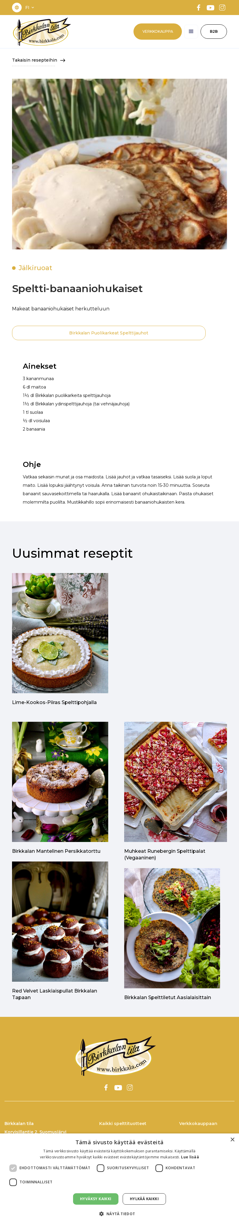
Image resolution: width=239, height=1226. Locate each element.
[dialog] (119, 1179)
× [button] (232, 1140)
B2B (214, 31)
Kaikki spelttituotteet (122, 1123)
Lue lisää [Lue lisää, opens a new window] (190, 1157)
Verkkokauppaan (198, 1123)
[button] (30, 7)
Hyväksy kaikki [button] (96, 1198)
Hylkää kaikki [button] (144, 1198)
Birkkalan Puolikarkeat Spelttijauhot (108, 333)
